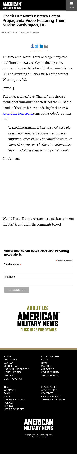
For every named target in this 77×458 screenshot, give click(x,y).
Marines (46, 366)
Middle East (12, 366)
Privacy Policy (51, 396)
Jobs (7, 396)
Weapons (10, 390)
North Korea (12, 372)
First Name (9, 276)
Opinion (9, 375)
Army (44, 359)
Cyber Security (14, 399)
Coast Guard (50, 372)
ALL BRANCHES (50, 356)
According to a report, (18, 113)
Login (45, 437)
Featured (10, 359)
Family (8, 393)
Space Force (49, 375)
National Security (16, 369)
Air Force (47, 369)
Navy (44, 362)
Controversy (13, 378)
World (8, 362)
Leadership (48, 386)
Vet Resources (14, 409)
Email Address (12, 264)
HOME (7, 356)
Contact (47, 393)
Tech (7, 386)
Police (8, 402)
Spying (8, 406)
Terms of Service (53, 399)
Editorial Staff (30, 32)
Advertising (49, 390)
